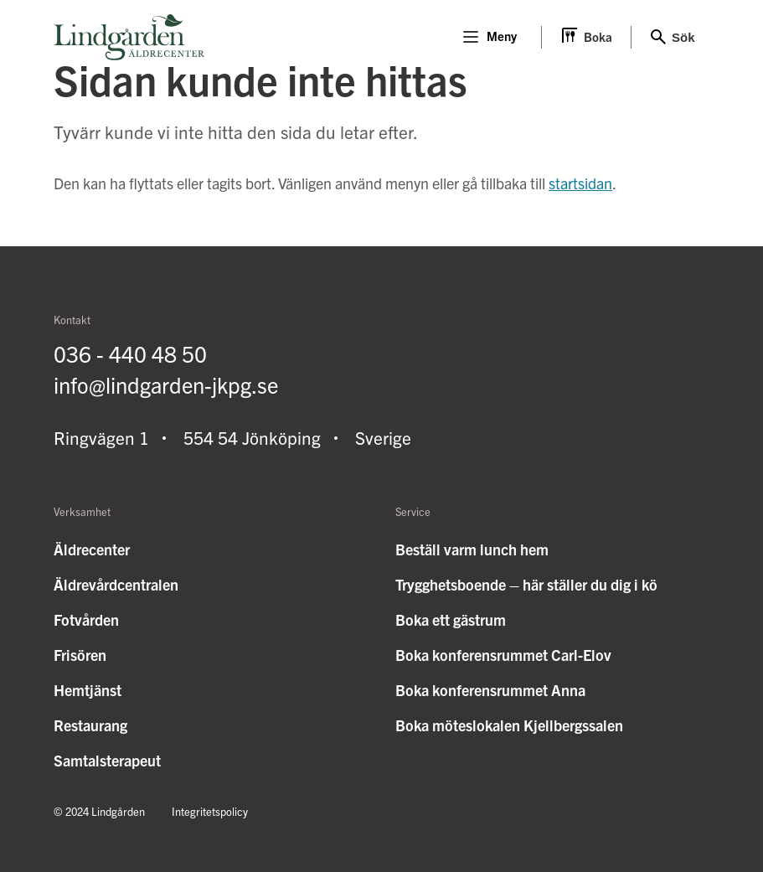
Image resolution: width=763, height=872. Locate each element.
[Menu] (470, 36)
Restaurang (90, 725)
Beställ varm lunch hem (472, 549)
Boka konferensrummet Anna (490, 689)
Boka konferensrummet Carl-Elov (503, 654)
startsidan (580, 183)
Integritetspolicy (210, 811)
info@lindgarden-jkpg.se (166, 384)
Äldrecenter (92, 549)
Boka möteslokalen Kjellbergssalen (509, 725)
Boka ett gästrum (450, 619)
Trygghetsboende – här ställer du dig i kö (526, 584)
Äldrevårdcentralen (116, 584)
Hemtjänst (87, 689)
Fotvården (86, 619)
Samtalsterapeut (107, 760)
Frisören (80, 654)
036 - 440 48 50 (130, 353)
